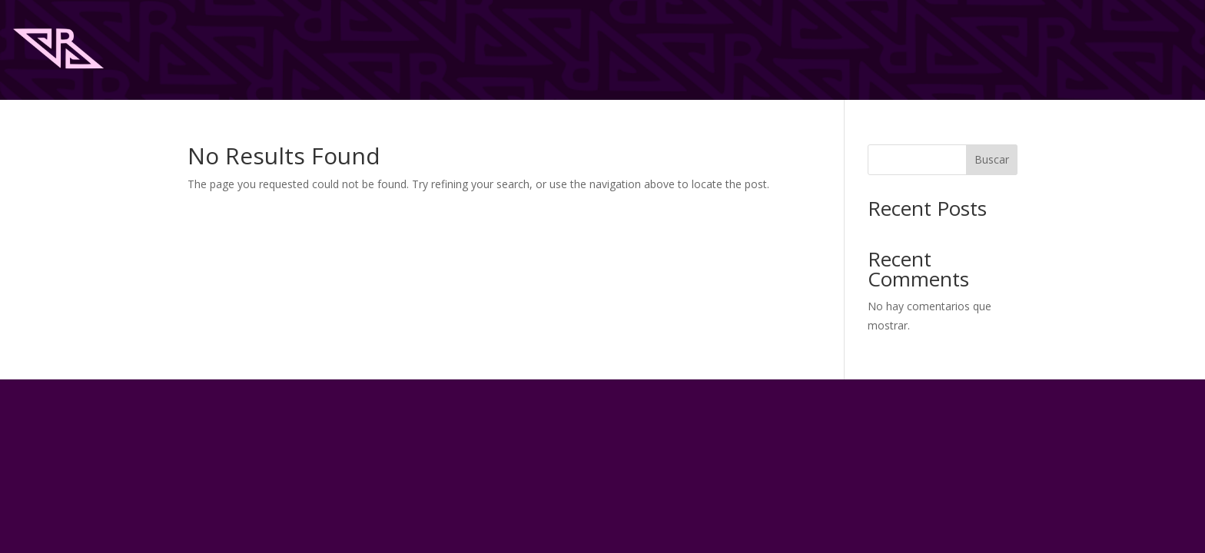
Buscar (991, 159)
